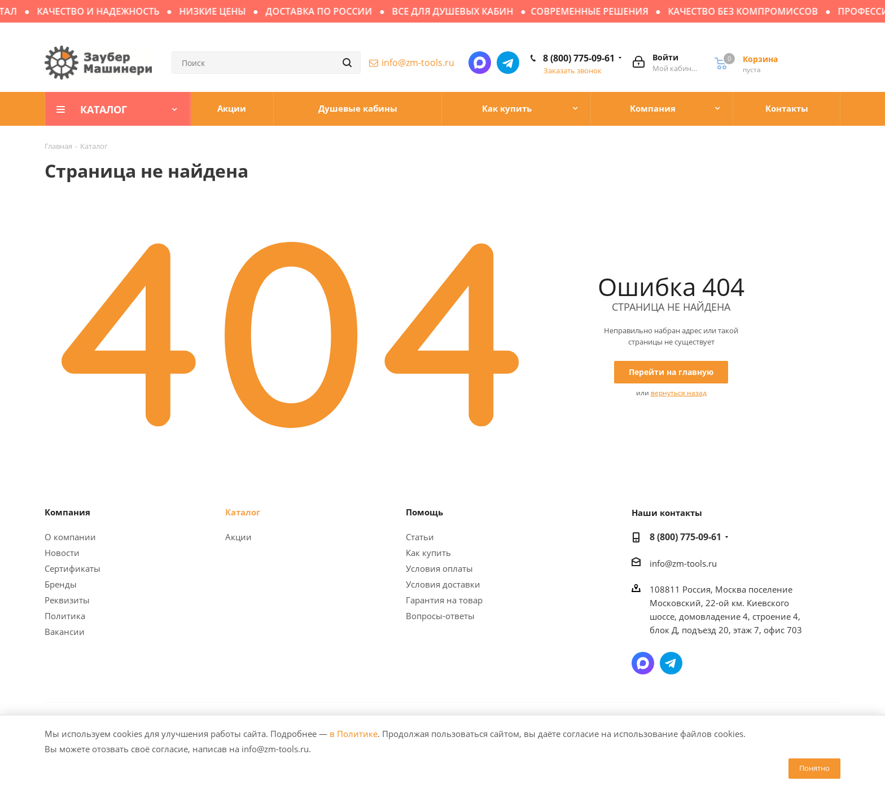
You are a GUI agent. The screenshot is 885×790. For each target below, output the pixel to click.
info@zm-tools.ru (418, 62)
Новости (62, 552)
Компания (67, 512)
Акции (238, 536)
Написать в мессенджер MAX (479, 62)
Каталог (242, 512)
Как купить (428, 552)
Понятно (814, 768)
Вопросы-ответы (440, 615)
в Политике (354, 733)
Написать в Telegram (508, 62)
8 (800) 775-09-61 (579, 58)
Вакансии (65, 631)
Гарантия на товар (444, 600)
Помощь (424, 512)
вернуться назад (679, 393)
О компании (70, 536)
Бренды (61, 584)
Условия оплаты (439, 568)
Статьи (420, 536)
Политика (65, 615)
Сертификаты (72, 568)
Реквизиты (67, 600)
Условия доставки (443, 584)
